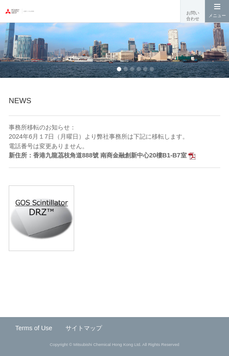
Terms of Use (33, 328)
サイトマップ (83, 328)
